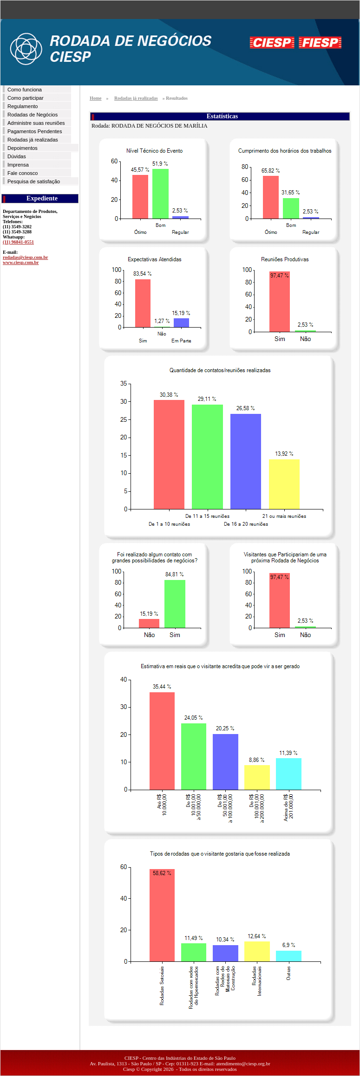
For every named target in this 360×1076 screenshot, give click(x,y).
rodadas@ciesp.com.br (25, 257)
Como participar (25, 98)
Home (96, 98)
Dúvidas (16, 156)
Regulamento (22, 106)
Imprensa (18, 165)
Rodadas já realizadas (32, 139)
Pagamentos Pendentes (34, 131)
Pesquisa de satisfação (33, 181)
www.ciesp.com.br (21, 262)
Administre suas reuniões (36, 123)
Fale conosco (22, 173)
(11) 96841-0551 (18, 242)
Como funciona (24, 89)
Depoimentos (22, 148)
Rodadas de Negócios (32, 114)
